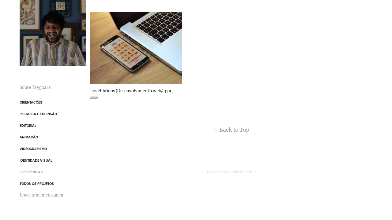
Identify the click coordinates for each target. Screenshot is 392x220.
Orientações (31, 102)
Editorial (28, 125)
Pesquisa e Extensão (38, 114)
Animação (29, 137)
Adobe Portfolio (242, 172)
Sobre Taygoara (35, 87)
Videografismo (33, 148)
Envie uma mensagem (41, 195)
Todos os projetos (37, 183)
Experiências (31, 172)
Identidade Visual (36, 160)
